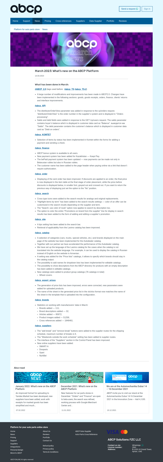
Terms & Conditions (50, 452)
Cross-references (64, 21)
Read (16, 373)
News (37, 21)
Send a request (129, 9)
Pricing (48, 21)
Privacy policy (48, 449)
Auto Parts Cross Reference (86, 434)
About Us (46, 431)
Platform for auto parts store (27, 29)
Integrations (15, 447)
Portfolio (110, 21)
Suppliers (80, 21)
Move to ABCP (16, 453)
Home (15, 21)
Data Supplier (95, 21)
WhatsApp (137, 445)
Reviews (123, 21)
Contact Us (47, 441)
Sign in (147, 9)
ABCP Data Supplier (83, 431)
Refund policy (48, 446)
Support (26, 21)
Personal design (16, 450)
